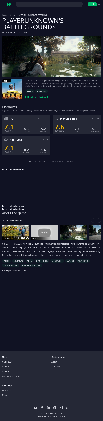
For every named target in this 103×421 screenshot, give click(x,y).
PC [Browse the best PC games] (3, 32)
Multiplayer (83, 261)
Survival (70, 261)
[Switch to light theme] (99, 4)
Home (4, 15)
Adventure (41, 91)
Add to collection (36, 97)
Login (92, 4)
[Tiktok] (67, 407)
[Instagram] (61, 407)
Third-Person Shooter (31, 265)
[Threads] (41, 407)
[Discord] (48, 407)
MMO (29, 261)
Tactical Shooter (11, 265)
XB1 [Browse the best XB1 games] (11, 32)
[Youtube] (35, 407)
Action (30, 91)
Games (12, 15)
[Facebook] (54, 407)
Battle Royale (42, 261)
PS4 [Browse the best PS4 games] (7, 32)
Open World (57, 261)
